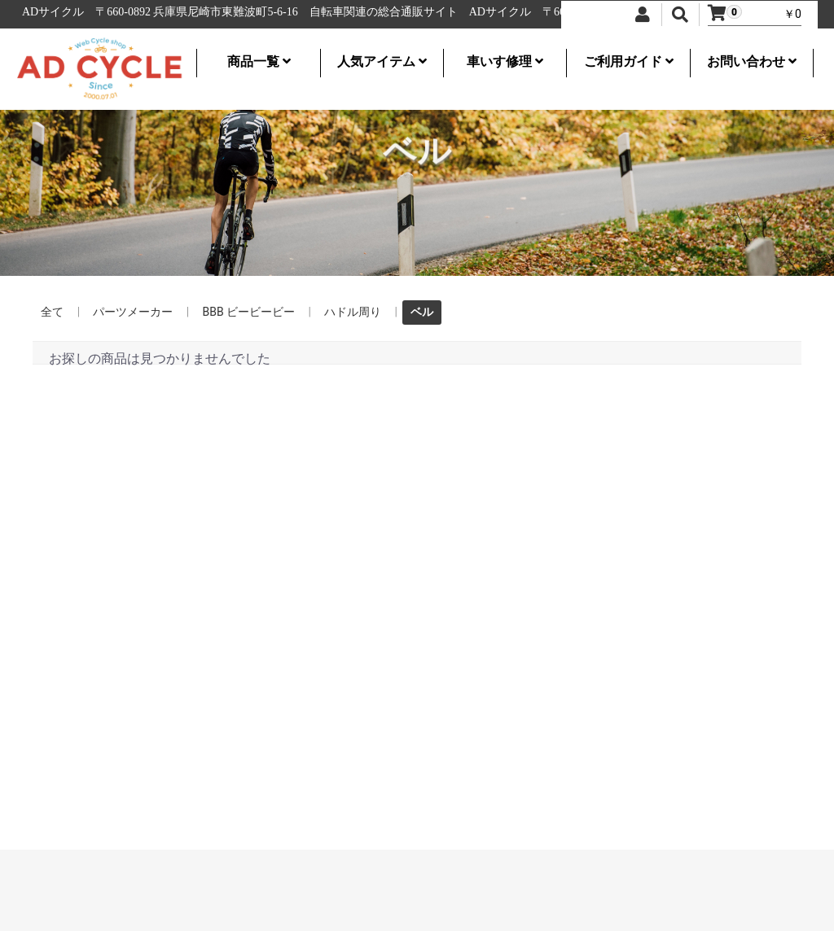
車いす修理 (505, 61)
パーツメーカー (133, 311)
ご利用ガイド (629, 61)
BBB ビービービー (248, 311)
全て (52, 311)
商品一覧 (259, 61)
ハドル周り (352, 311)
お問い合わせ (752, 61)
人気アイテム (382, 61)
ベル (421, 311)
